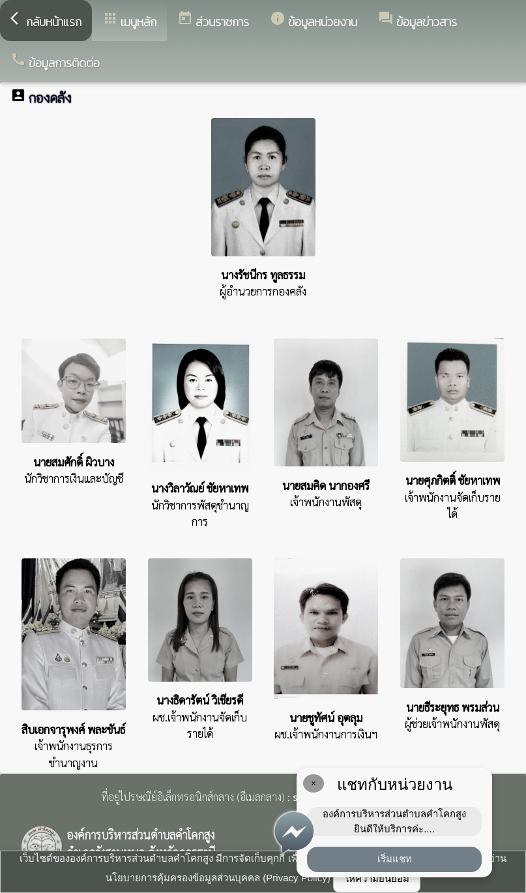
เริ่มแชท (394, 858)
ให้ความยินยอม (376, 878)
